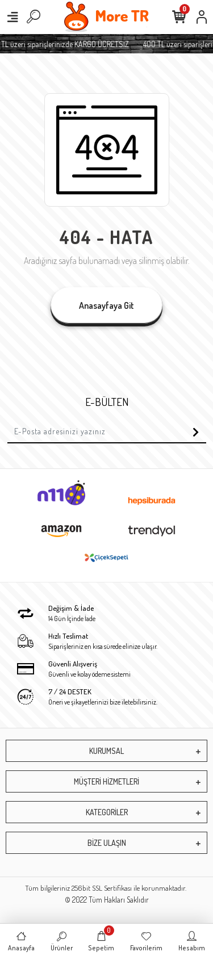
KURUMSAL (106, 751)
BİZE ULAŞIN (106, 843)
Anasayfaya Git (106, 305)
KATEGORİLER (107, 812)
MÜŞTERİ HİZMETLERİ (106, 781)
